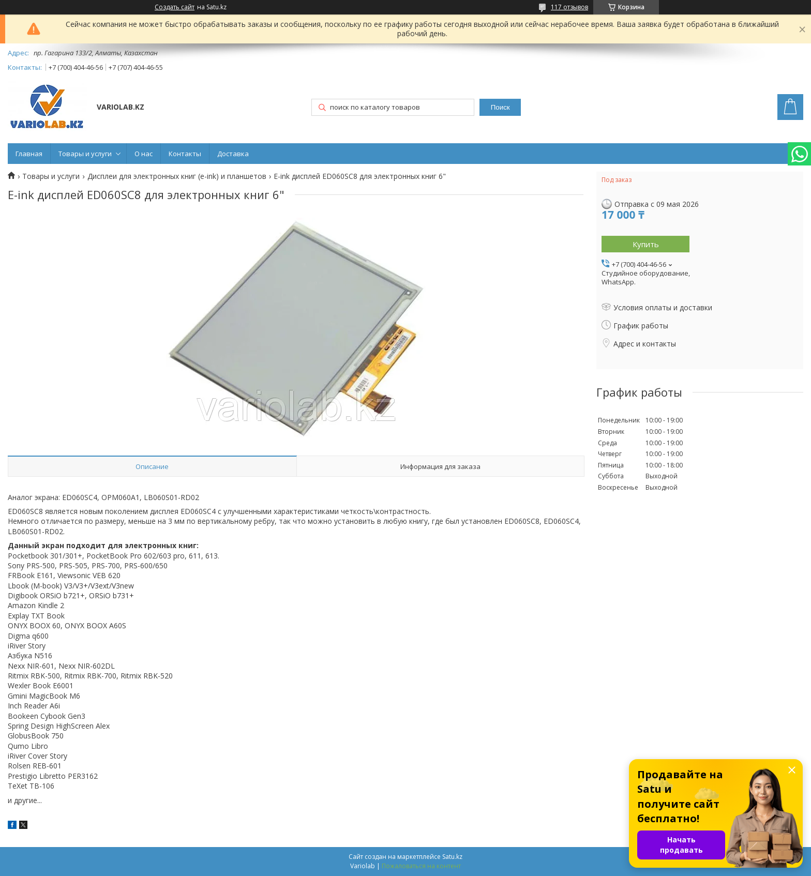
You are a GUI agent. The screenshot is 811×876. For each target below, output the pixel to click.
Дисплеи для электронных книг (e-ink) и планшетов (176, 176)
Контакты (185, 153)
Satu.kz (452, 856)
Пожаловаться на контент (421, 866)
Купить (646, 244)
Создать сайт (174, 7)
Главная (29, 153)
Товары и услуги (85, 153)
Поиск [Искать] (500, 107)
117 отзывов (569, 7)
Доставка (233, 153)
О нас (143, 153)
